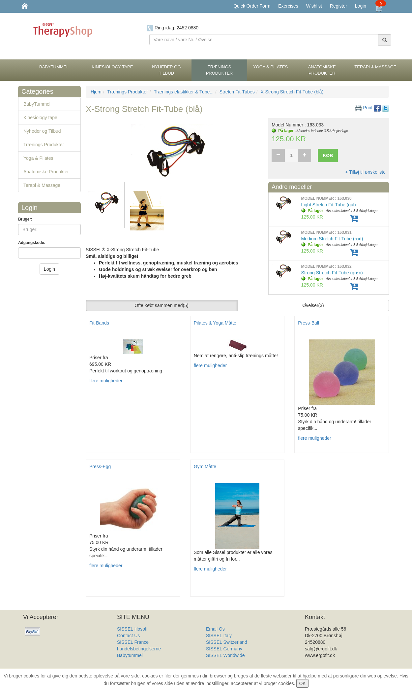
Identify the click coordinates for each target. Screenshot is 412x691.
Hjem (96, 91)
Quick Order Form (251, 6)
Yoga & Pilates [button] (270, 66)
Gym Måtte (205, 466)
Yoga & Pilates (38, 158)
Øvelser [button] (313, 305)
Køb (328, 155)
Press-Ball (308, 323)
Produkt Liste (219, 662)
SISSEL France (133, 642)
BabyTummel (36, 104)
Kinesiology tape (40, 117)
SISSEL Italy (219, 635)
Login (360, 6)
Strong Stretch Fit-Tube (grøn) (332, 272)
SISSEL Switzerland (226, 642)
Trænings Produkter (43, 144)
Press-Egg (100, 466)
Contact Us (128, 635)
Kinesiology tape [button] (112, 66)
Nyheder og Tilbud (42, 131)
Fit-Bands (99, 323)
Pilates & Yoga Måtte (215, 323)
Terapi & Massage (41, 185)
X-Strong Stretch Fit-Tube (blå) (291, 91)
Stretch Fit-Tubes (237, 91)
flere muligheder (105, 380)
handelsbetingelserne (139, 648)
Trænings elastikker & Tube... (184, 91)
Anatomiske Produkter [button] (322, 70)
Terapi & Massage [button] (375, 66)
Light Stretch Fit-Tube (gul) (328, 204)
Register (338, 6)
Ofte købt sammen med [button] (161, 305)
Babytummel (130, 655)
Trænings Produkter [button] (219, 70)
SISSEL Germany (224, 648)
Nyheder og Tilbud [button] (166, 70)
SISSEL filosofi (132, 629)
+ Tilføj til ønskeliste (365, 172)
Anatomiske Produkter (46, 171)
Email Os (215, 629)
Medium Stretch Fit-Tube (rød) (332, 238)
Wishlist (314, 6)
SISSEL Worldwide (225, 655)
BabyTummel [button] (54, 66)
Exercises (288, 6)
